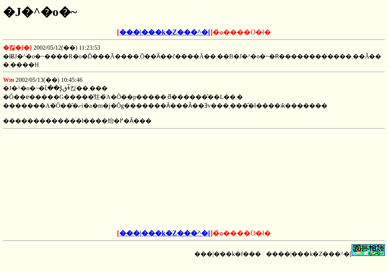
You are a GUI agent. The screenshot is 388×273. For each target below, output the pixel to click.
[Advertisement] (136, 179)
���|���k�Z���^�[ (164, 32)
